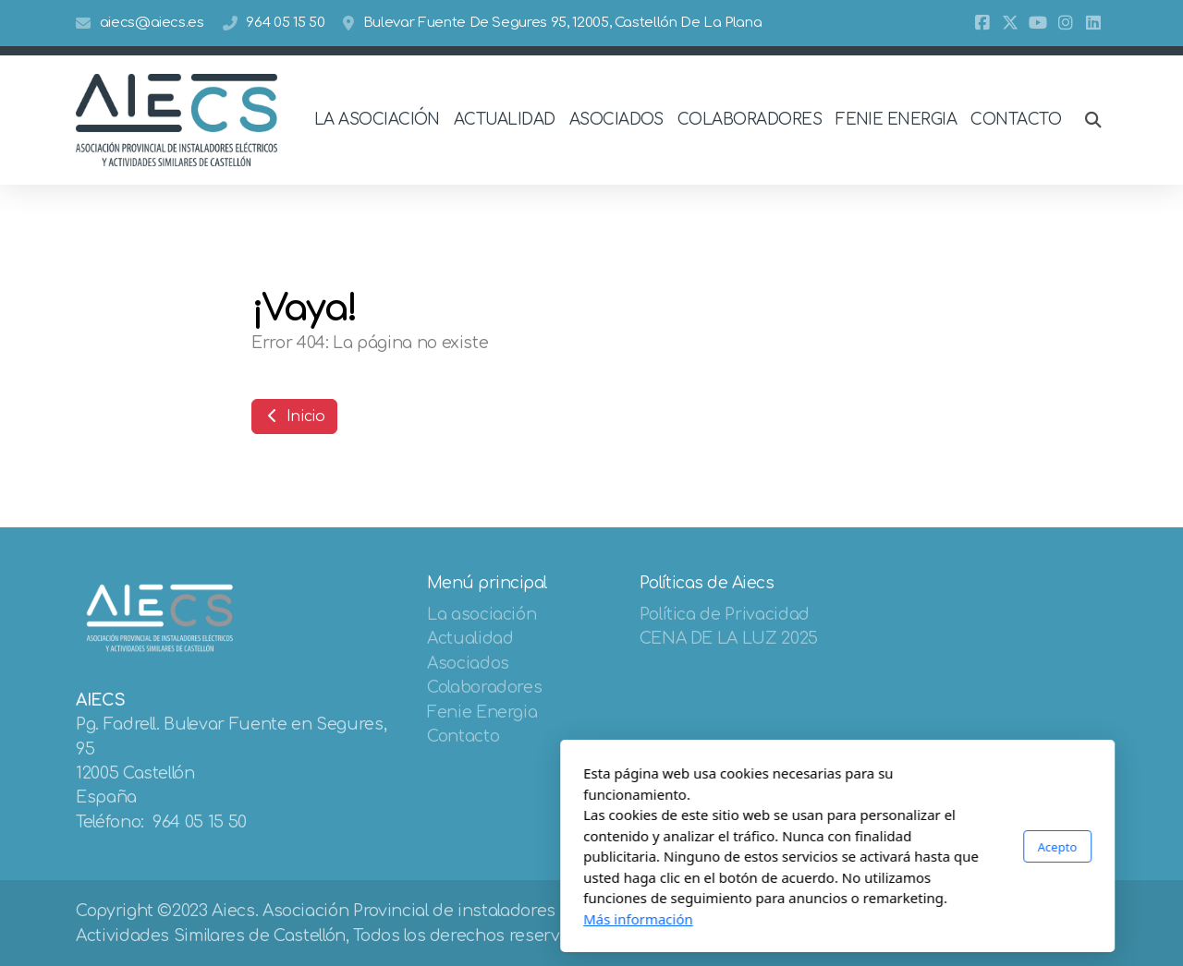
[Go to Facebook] (982, 23)
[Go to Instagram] (1065, 23)
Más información (392, 919)
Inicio (294, 416)
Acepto (811, 847)
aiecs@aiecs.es (152, 22)
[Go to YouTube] (1038, 23)
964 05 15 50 (285, 22)
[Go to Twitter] (1010, 23)
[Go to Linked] (1093, 23)
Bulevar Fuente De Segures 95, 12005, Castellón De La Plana (562, 22)
